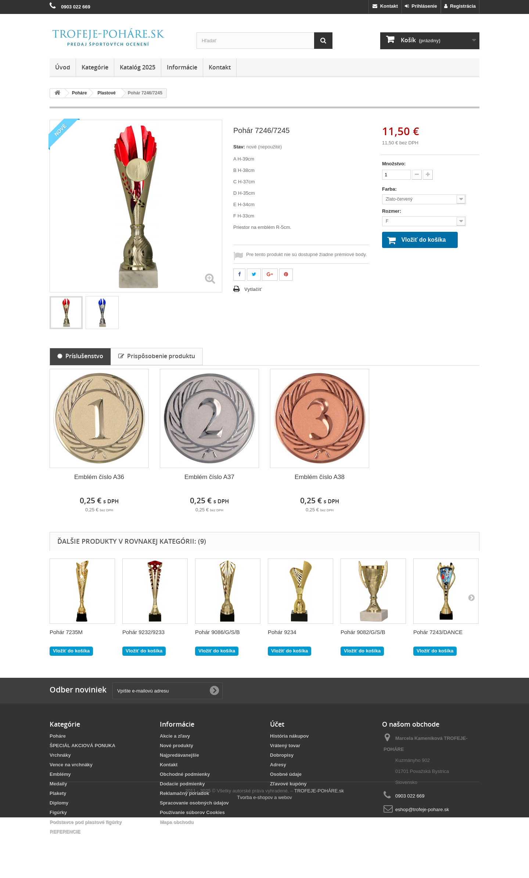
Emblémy (60, 774)
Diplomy (59, 803)
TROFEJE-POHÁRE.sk (319, 851)
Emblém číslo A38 (320, 477)
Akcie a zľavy (175, 736)
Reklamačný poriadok (184, 793)
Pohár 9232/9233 (143, 632)
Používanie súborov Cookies (192, 812)
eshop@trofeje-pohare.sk (422, 809)
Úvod (62, 67)
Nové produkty (176, 745)
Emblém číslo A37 (209, 477)
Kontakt (385, 6)
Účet (277, 724)
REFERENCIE (65, 831)
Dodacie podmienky (182, 784)
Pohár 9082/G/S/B (363, 632)
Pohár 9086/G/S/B (217, 632)
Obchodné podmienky (185, 774)
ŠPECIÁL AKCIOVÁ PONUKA (82, 745)
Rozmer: (392, 211)
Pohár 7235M (66, 632)
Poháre (58, 736)
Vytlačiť (253, 289)
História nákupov (289, 736)
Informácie (182, 67)
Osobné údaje (286, 774)
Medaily (58, 784)
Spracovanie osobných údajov (194, 803)
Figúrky (58, 812)
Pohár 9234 (282, 632)
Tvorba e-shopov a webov (264, 858)
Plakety (58, 793)
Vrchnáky (60, 755)
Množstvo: (394, 163)
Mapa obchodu (177, 822)
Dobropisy (282, 755)
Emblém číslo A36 (99, 477)
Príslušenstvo (80, 356)
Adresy (278, 764)
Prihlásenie (421, 6)
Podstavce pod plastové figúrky (86, 822)
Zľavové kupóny (288, 784)
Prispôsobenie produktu (156, 356)
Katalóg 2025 (137, 67)
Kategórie (95, 67)
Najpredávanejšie (179, 755)
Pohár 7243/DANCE (438, 632)
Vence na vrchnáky (71, 764)
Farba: (390, 189)
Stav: (239, 147)
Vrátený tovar (285, 745)
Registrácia (460, 6)
